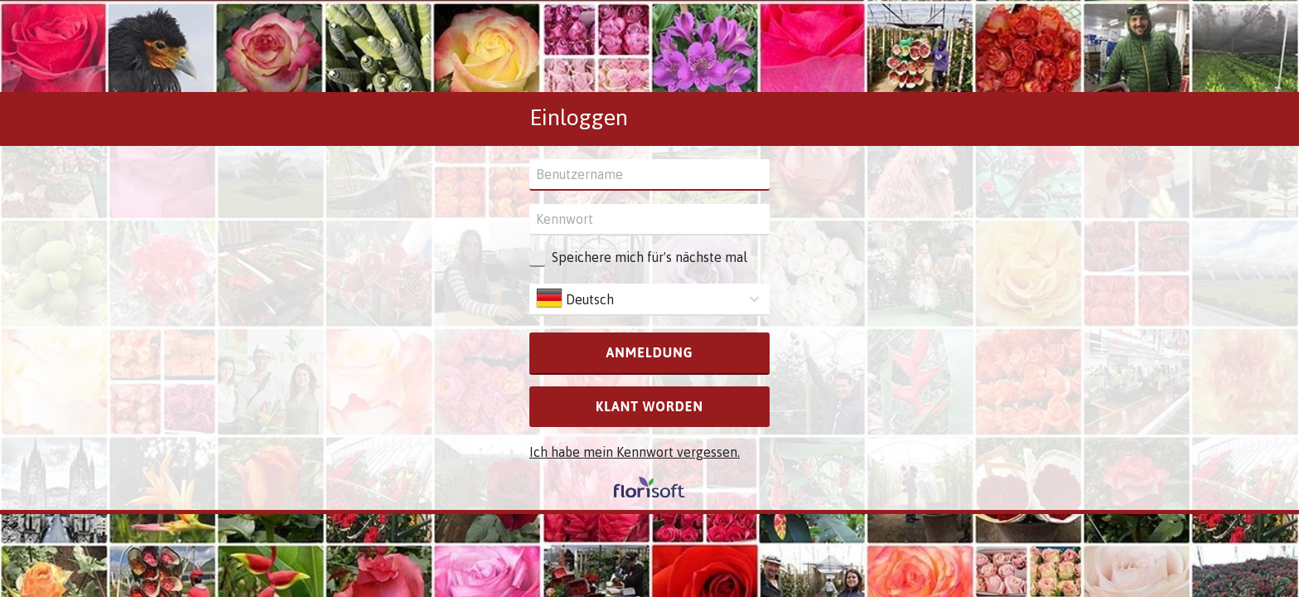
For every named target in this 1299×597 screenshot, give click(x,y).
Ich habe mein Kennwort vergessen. (634, 452)
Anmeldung (649, 352)
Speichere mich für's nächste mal (649, 257)
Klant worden (649, 406)
